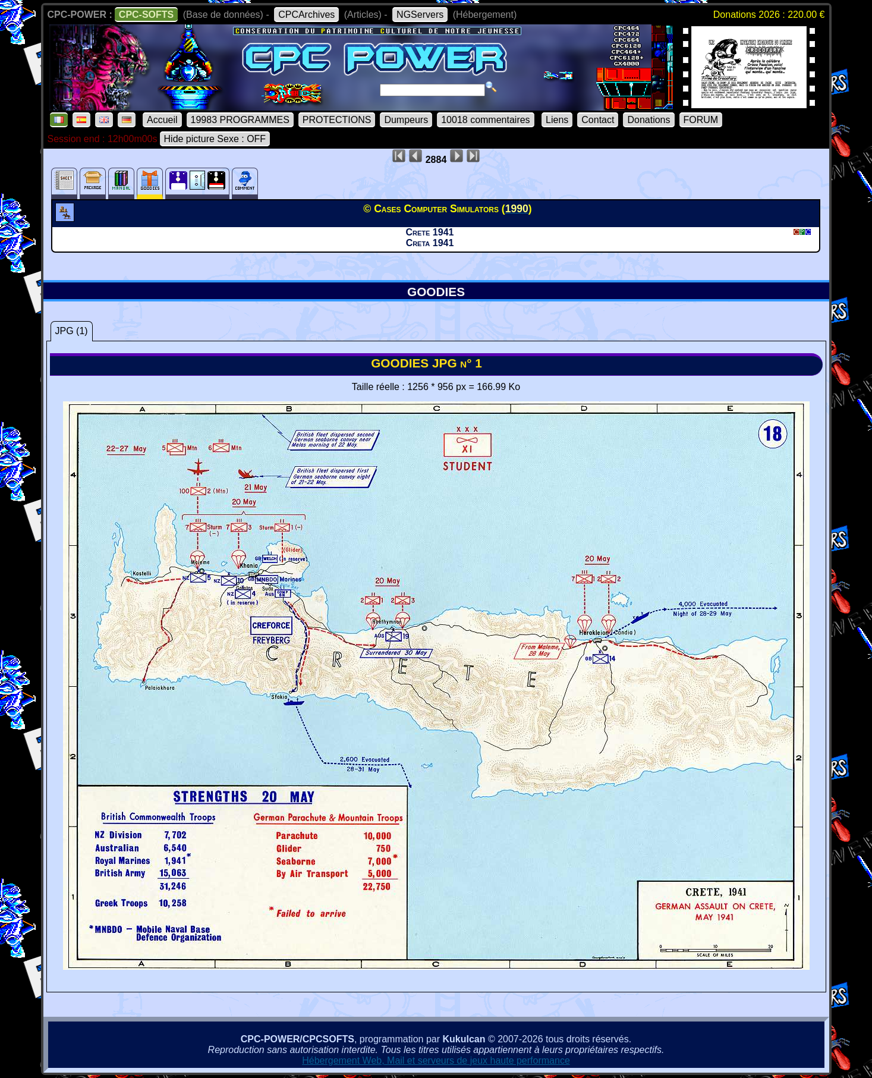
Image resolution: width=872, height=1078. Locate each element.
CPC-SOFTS (146, 15)
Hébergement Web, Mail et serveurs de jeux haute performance (436, 1060)
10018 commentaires (485, 120)
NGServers (419, 15)
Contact (597, 120)
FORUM (701, 120)
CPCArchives (306, 15)
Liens (557, 120)
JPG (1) (71, 331)
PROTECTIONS (337, 120)
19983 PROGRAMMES (240, 120)
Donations (648, 120)
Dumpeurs (406, 120)
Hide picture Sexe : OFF (215, 139)
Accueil (162, 120)
